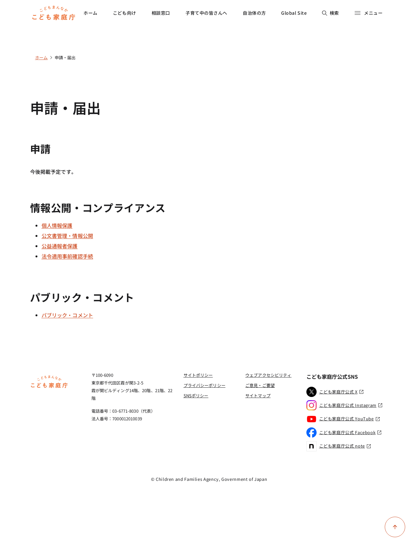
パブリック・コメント (67, 315)
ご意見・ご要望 (260, 385)
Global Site (294, 13)
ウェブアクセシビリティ (268, 375)
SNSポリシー (196, 395)
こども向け (124, 13)
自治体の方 (254, 13)
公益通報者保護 (60, 246)
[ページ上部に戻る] (395, 527)
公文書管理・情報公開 (67, 235)
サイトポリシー (198, 375)
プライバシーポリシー (204, 385)
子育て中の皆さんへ (206, 13)
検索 (330, 13)
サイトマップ (258, 395)
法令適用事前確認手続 (67, 256)
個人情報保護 (57, 225)
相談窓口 (161, 13)
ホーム (90, 13)
